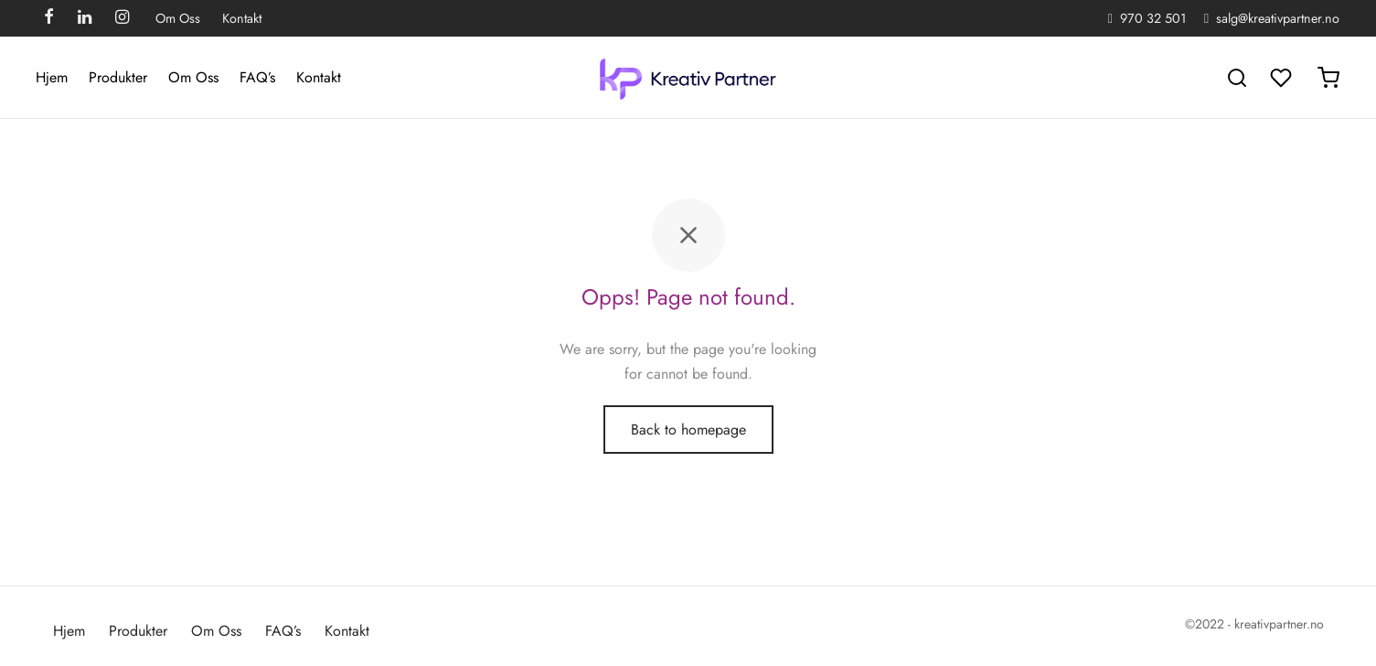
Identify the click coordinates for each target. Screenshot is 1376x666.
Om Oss (177, 18)
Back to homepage (688, 429)
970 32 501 (1153, 18)
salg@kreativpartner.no (1277, 18)
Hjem (52, 77)
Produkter (118, 77)
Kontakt (241, 18)
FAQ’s (257, 77)
